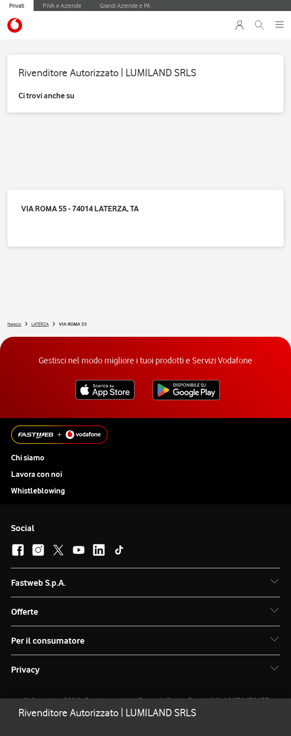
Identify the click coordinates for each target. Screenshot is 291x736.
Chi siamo (28, 457)
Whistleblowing (38, 490)
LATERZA (40, 324)
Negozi (14, 324)
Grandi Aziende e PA (125, 5)
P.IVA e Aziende (62, 5)
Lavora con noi (36, 474)
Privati (16, 5)
